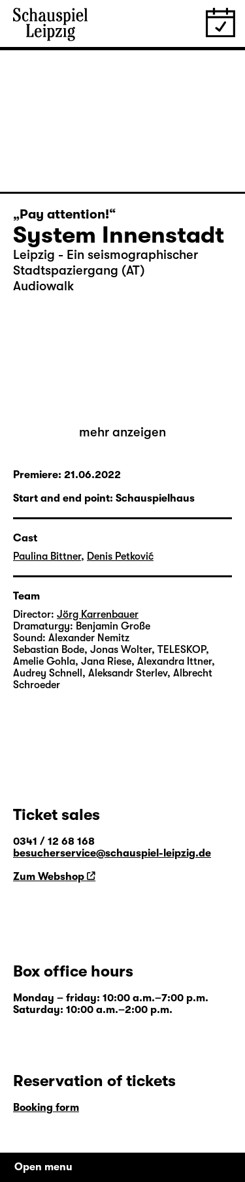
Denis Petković (120, 556)
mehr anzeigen (122, 432)
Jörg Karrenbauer (98, 614)
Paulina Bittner (47, 556)
